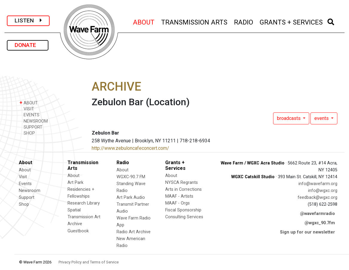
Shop (24, 204)
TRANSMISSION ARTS (194, 21)
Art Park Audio (131, 197)
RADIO (243, 21)
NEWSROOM (33, 121)
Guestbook (78, 231)
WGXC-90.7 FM (131, 176)
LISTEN (28, 20)
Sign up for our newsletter (307, 232)
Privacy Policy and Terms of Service (89, 262)
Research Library (84, 203)
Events (25, 183)
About (25, 170)
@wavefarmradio (317, 213)
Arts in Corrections (183, 189)
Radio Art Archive (134, 231)
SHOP (27, 133)
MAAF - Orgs (177, 203)
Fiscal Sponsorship (183, 210)
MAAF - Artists (179, 196)
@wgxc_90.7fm (319, 222)
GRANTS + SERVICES (291, 21)
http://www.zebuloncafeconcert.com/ (130, 148)
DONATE (28, 45)
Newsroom (29, 190)
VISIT (26, 109)
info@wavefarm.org (318, 183)
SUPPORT (30, 127)
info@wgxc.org (322, 190)
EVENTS (29, 115)
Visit (23, 176)
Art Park (75, 182)
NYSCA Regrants (181, 182)
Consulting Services (184, 216)
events (322, 118)
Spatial (74, 210)
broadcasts (289, 118)
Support (26, 197)
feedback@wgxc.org (317, 197)
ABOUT (144, 21)
